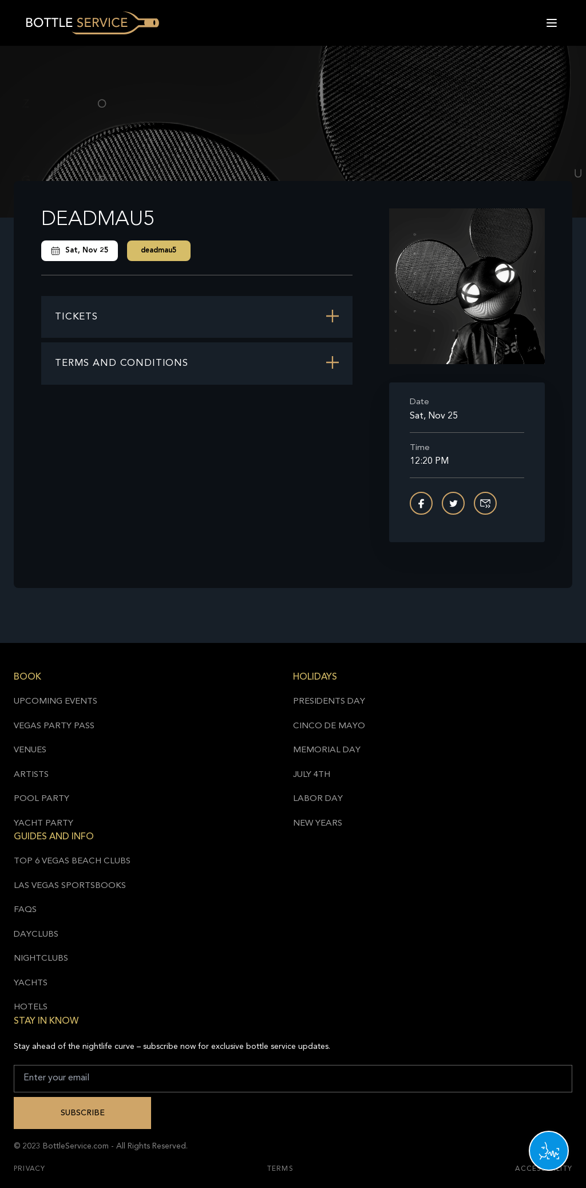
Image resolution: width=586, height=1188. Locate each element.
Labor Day (318, 799)
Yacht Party (43, 823)
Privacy (29, 1169)
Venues (30, 750)
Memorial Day (327, 750)
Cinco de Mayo (329, 726)
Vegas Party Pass (54, 726)
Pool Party (41, 799)
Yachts (30, 983)
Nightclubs (41, 958)
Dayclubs (36, 934)
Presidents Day (329, 701)
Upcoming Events (55, 701)
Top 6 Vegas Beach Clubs (72, 861)
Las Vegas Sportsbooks (70, 886)
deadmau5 (159, 250)
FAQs (25, 910)
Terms (280, 1169)
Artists (31, 775)
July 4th (311, 775)
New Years (317, 823)
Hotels (30, 1007)
